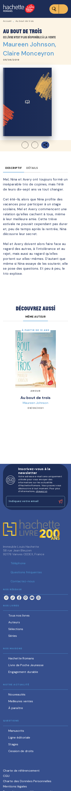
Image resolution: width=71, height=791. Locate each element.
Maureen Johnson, (29, 44)
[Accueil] (19, 9)
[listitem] (6, 598)
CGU (6, 776)
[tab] (13, 167)
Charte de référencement (21, 771)
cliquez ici (41, 491)
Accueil (7, 21)
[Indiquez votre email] (30, 501)
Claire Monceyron (28, 53)
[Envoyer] (60, 501)
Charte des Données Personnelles (27, 781)
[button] (30, 145)
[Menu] (58, 9)
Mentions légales (15, 786)
